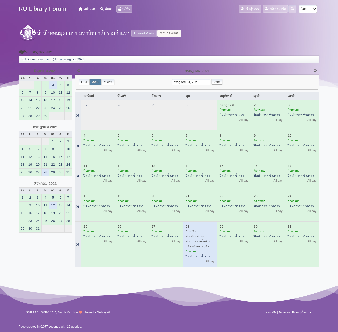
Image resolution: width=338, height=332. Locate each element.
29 (153, 105)
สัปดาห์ (108, 82)
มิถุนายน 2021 (45, 71)
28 (119, 105)
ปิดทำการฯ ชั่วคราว (233, 115)
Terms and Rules (289, 312)
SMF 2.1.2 (32, 312)
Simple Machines (68, 312)
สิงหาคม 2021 (45, 184)
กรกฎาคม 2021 (45, 127)
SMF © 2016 (48, 312)
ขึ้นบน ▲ (306, 312)
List (84, 82)
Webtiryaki (103, 312)
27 (85, 105)
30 (187, 105)
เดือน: (95, 82)
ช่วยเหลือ (271, 312)
